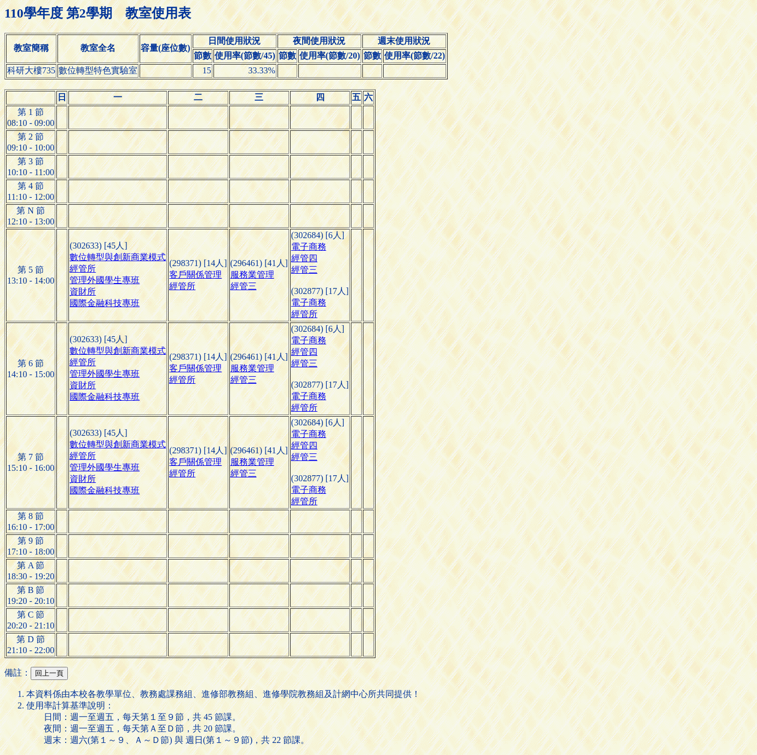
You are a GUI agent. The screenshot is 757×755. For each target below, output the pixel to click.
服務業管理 (252, 274)
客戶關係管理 (195, 274)
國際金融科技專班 (105, 303)
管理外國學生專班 (105, 280)
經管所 (83, 268)
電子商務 (308, 246)
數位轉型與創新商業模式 (118, 257)
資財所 (83, 291)
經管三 (243, 286)
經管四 (304, 258)
